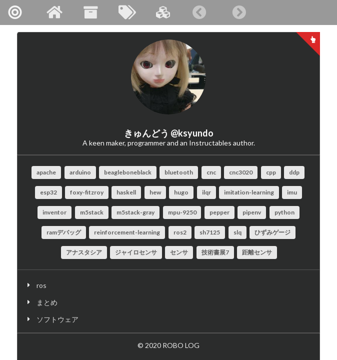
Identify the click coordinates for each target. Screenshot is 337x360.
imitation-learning (249, 192)
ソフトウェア (57, 319)
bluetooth (178, 172)
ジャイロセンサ (136, 252)
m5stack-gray (135, 212)
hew (155, 192)
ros (41, 285)
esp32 (48, 192)
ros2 (180, 232)
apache (46, 172)
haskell (126, 192)
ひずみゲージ (272, 232)
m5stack (92, 212)
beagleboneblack (128, 172)
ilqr (206, 192)
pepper (220, 212)
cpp (271, 172)
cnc (211, 172)
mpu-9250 (182, 212)
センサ (179, 252)
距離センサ (257, 252)
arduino (80, 172)
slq (238, 232)
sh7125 (210, 232)
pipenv (251, 212)
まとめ (47, 302)
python (284, 212)
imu (292, 192)
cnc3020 (240, 172)
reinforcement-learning (127, 232)
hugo (181, 192)
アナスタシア (84, 252)
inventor (54, 212)
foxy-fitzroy (87, 192)
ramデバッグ (63, 232)
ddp (294, 172)
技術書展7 (215, 252)
